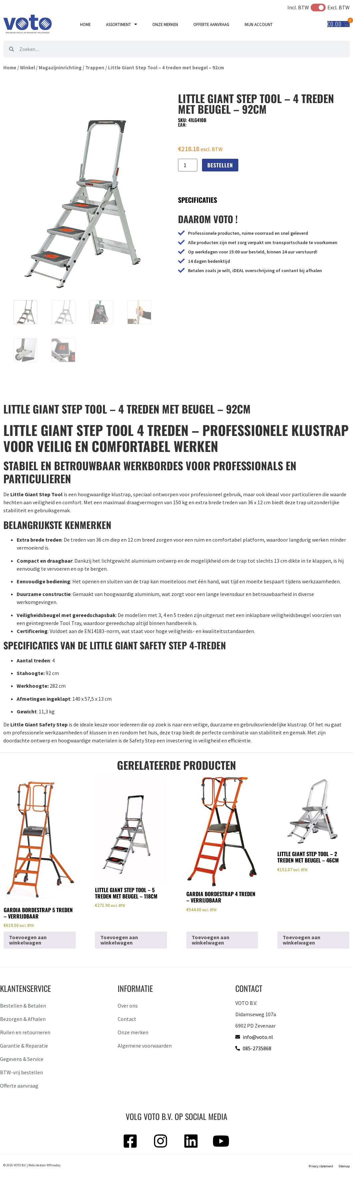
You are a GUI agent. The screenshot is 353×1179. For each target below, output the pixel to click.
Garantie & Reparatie (24, 1045)
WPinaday (53, 1165)
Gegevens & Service (21, 1059)
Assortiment (121, 24)
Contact (127, 1019)
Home (85, 24)
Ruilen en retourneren (25, 1032)
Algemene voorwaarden (145, 1045)
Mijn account (259, 24)
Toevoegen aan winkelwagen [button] (28, 940)
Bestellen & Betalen (23, 1005)
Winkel (27, 68)
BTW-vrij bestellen (21, 1072)
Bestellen (220, 165)
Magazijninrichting (60, 68)
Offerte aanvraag (211, 24)
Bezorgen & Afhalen (23, 1019)
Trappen (94, 68)
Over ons (128, 1005)
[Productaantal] (187, 165)
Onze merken (165, 24)
